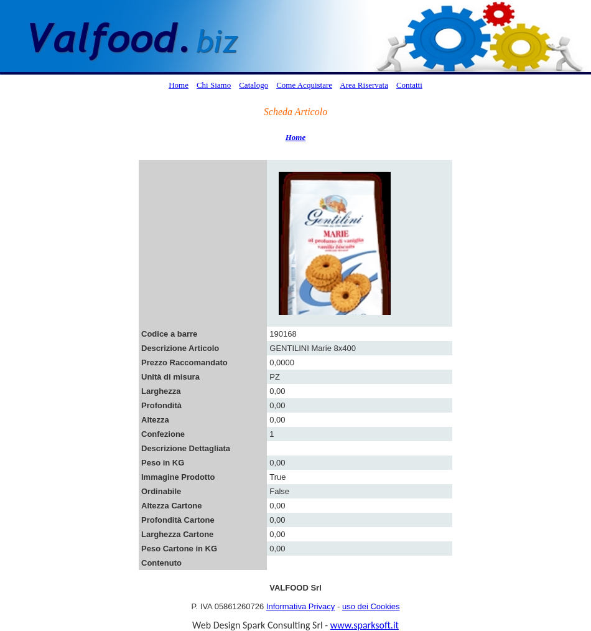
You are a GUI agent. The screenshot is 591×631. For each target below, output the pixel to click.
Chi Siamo (214, 85)
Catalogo (253, 85)
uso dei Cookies (371, 606)
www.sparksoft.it (364, 625)
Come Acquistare (304, 85)
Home (178, 85)
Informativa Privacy (300, 606)
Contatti (409, 85)
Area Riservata (364, 85)
